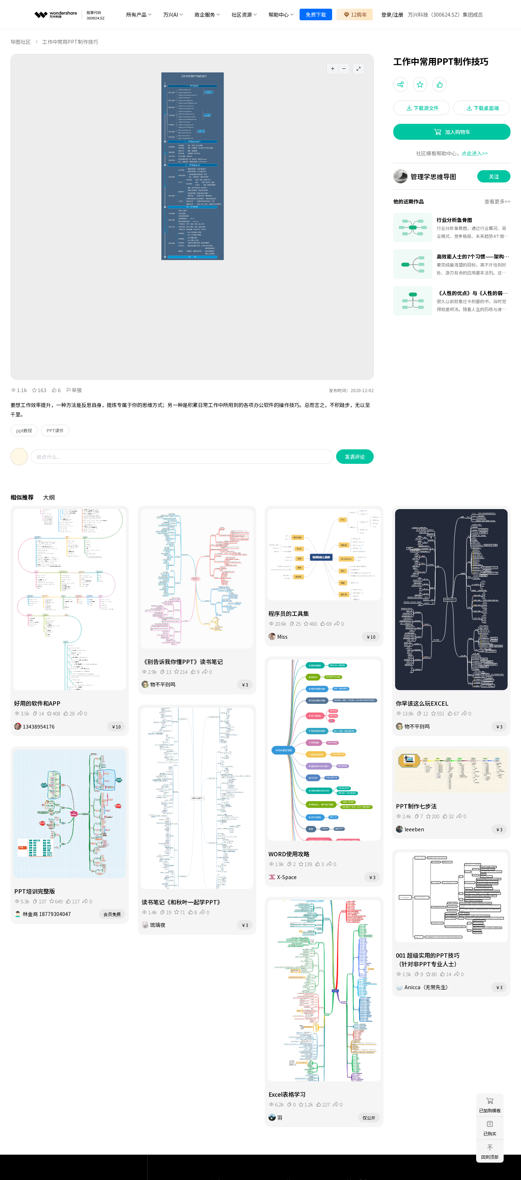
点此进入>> (475, 153)
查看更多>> (497, 201)
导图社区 (20, 41)
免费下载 (316, 14)
